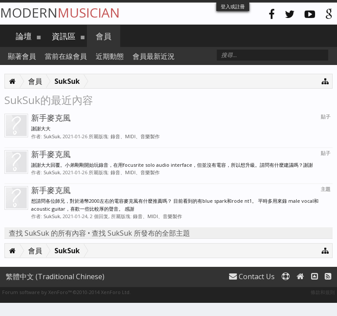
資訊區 (63, 36)
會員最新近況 (154, 56)
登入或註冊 (233, 6)
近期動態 (110, 56)
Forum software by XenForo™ (66, 292)
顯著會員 (22, 56)
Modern (60, 13)
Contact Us (252, 276)
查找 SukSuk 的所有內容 (47, 233)
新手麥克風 (51, 117)
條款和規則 (323, 292)
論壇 (24, 36)
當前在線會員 (66, 56)
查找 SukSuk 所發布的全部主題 (141, 233)
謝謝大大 (40, 128)
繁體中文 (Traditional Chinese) (55, 276)
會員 (103, 36)
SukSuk (51, 136)
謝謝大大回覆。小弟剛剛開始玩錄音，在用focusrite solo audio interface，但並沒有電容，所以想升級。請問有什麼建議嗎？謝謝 (172, 165)
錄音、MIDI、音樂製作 (135, 136)
